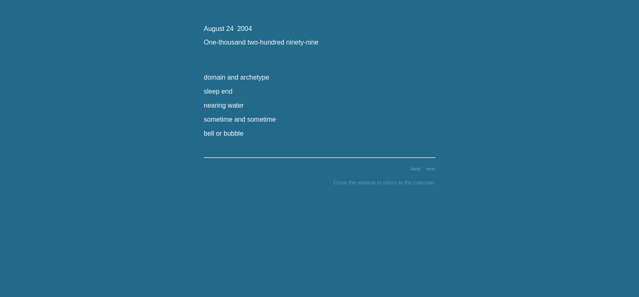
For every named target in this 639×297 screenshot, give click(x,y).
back (415, 168)
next (430, 168)
